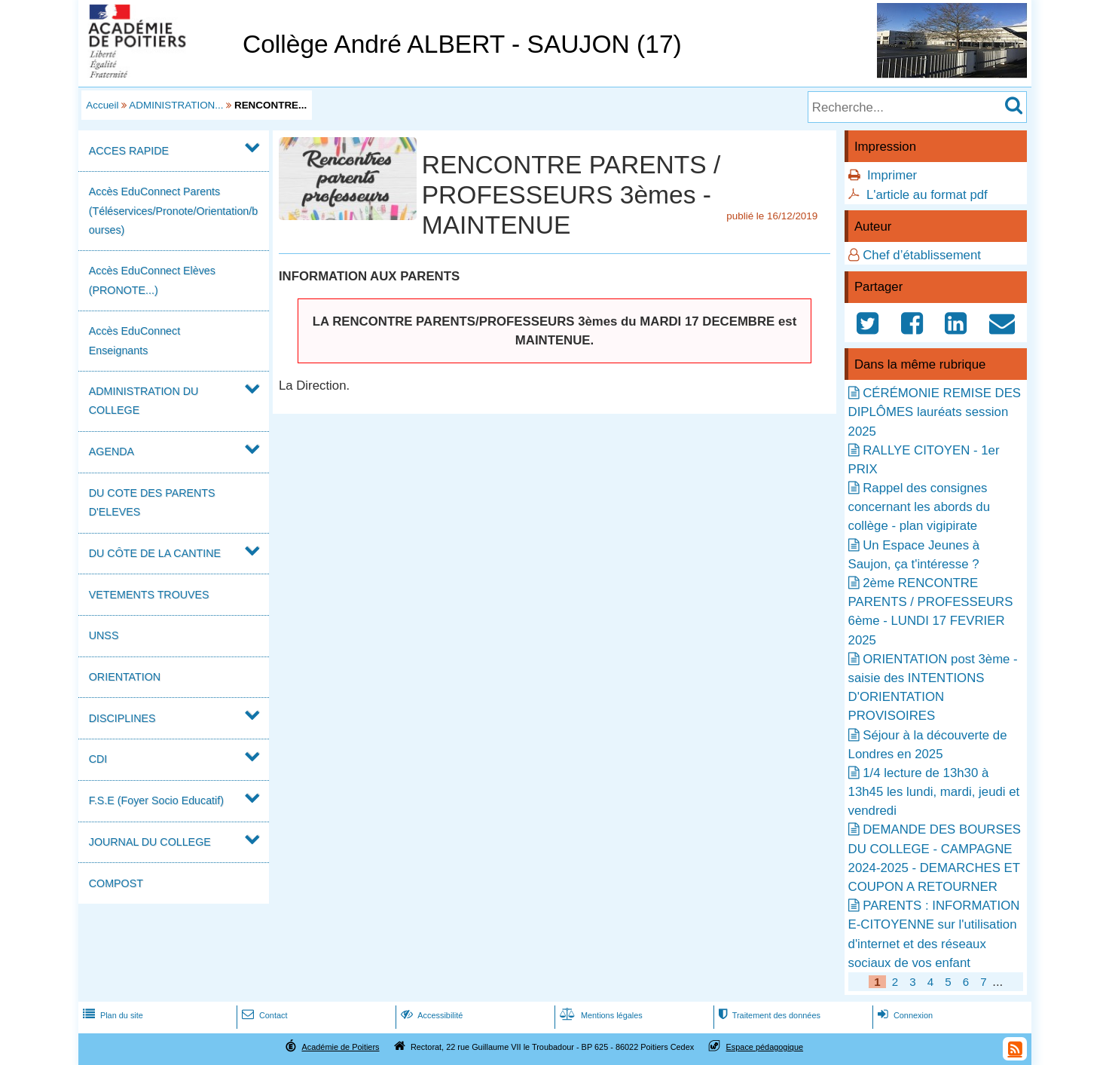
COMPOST (116, 883)
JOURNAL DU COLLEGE (150, 842)
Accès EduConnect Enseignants (134, 340)
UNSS (104, 635)
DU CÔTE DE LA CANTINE (155, 553)
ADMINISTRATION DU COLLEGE (144, 400)
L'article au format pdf (927, 195)
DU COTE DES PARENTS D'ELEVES (152, 502)
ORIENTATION (124, 677)
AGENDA (111, 451)
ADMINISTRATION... (176, 105)
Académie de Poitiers (340, 1046)
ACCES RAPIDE (129, 151)
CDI (98, 759)
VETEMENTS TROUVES (149, 595)
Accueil (102, 105)
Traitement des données (768, 1015)
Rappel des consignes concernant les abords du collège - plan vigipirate (919, 507)
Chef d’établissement (922, 255)
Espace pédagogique (765, 1046)
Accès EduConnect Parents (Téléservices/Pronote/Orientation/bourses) (173, 210)
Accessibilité (430, 1015)
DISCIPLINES (122, 718)
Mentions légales (600, 1015)
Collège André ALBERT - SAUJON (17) (462, 44)
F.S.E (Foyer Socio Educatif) (156, 800)
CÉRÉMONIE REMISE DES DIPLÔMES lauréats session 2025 (934, 412)
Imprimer (892, 175)
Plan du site (111, 1015)
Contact (263, 1015)
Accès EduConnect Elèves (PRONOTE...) (152, 280)
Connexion (904, 1015)
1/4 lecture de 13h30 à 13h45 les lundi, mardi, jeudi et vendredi (934, 792)
